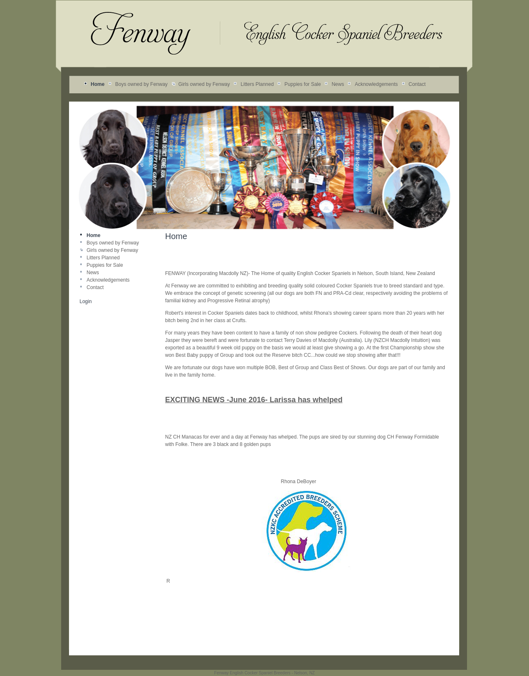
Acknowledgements (376, 84)
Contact (417, 84)
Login (86, 301)
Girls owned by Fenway (204, 84)
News (337, 84)
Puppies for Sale (302, 84)
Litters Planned (257, 84)
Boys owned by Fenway (141, 84)
